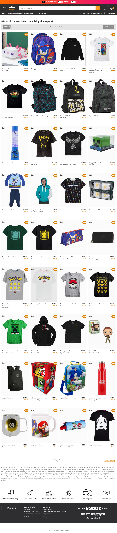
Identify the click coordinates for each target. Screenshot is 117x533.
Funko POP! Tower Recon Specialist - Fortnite (96, 352)
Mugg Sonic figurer (37, 445)
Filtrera (6, 27)
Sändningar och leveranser (31, 511)
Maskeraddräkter (15, 13)
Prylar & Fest (42, 13)
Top (80, 13)
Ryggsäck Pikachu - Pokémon (66, 117)
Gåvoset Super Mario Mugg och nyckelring (39, 399)
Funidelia (3, 18)
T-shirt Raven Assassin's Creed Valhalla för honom (68, 164)
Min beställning (28, 509)
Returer (26, 515)
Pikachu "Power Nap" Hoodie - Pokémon (37, 352)
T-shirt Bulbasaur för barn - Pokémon (10, 258)
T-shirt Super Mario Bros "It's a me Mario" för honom (96, 70)
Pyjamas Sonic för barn (9, 210)
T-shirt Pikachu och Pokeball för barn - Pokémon (8, 306)
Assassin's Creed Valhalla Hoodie (68, 70)
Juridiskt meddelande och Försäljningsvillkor (54, 511)
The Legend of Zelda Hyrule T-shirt (66, 352)
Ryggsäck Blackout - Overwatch (8, 399)
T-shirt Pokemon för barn (68, 210)
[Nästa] (62, 460)
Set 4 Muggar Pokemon (96, 210)
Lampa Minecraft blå (8, 163)
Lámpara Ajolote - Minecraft (7, 70)
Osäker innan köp (29, 517)
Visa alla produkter (110, 460)
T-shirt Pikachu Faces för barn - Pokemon (96, 305)
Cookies (45, 515)
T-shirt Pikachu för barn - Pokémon (39, 258)
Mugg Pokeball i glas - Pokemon (9, 446)
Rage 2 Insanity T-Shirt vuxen (96, 446)
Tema (3, 13)
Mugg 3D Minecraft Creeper (95, 164)
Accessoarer (29, 13)
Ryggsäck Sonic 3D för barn (68, 398)
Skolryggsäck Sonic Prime (39, 69)
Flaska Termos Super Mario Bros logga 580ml (97, 399)
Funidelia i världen (47, 509)
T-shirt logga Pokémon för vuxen (39, 305)
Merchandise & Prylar (13, 18)
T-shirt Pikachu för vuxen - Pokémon (39, 164)
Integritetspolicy (47, 513)
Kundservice (12, 508)
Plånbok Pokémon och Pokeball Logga (96, 258)
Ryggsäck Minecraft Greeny (39, 116)
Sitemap (45, 517)
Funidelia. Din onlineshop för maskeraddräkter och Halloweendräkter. (8, 8)
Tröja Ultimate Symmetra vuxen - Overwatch (39, 211)
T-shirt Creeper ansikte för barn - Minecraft (10, 352)
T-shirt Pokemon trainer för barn (68, 305)
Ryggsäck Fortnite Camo (96, 116)
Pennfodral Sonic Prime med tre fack (67, 258)
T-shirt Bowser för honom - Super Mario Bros (10, 117)
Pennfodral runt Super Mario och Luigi (67, 446)
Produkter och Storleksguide (32, 513)
